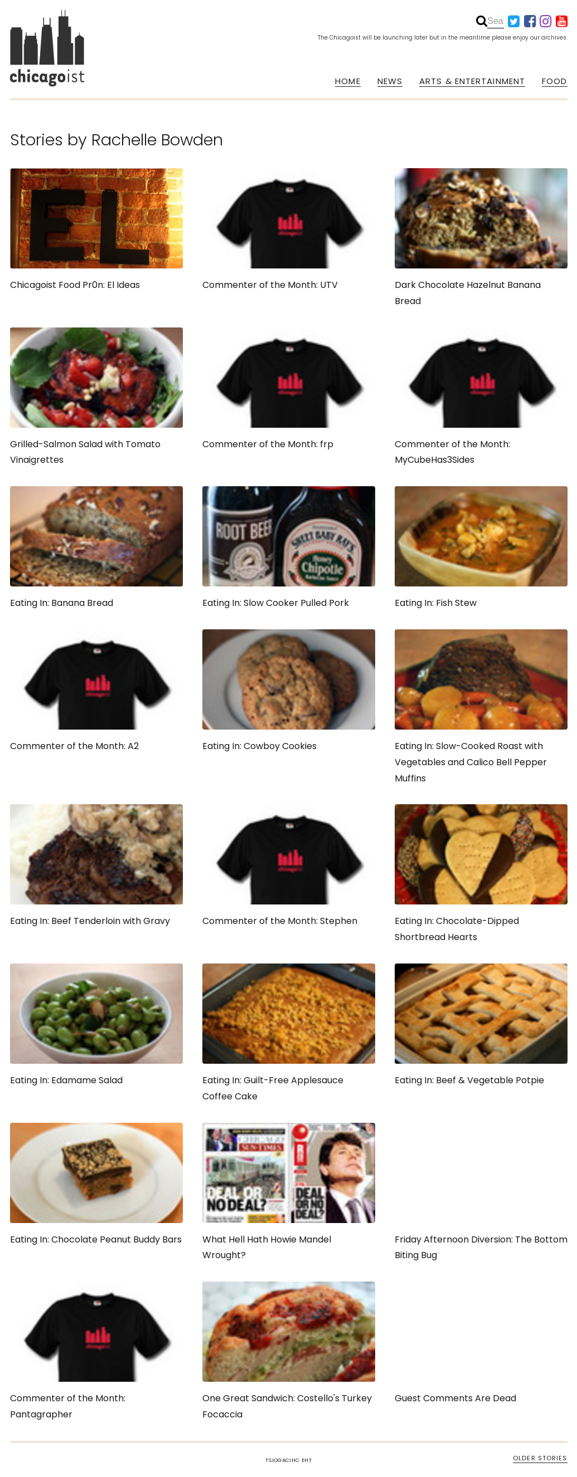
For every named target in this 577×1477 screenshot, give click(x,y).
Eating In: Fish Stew (481, 547)
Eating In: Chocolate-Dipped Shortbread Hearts (481, 873)
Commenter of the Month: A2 (96, 690)
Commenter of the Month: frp (288, 389)
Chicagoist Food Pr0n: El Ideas (96, 229)
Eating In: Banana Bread (96, 547)
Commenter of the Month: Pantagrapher (96, 1351)
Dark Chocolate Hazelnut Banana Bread (481, 237)
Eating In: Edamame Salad (96, 1025)
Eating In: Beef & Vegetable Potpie (481, 1025)
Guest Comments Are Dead (481, 1343)
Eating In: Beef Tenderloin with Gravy (96, 865)
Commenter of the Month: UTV (288, 229)
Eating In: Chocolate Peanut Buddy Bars (96, 1184)
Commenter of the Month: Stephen (288, 865)
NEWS (390, 81)
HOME (347, 81)
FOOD (554, 81)
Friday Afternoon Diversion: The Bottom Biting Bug (481, 1192)
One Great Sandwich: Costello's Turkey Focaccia (288, 1351)
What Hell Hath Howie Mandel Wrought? (288, 1192)
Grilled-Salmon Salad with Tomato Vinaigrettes (96, 397)
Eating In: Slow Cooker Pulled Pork (288, 547)
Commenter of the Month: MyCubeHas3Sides (481, 397)
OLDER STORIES (540, 1458)
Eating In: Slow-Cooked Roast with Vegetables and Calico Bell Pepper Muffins (481, 707)
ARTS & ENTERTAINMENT (472, 81)
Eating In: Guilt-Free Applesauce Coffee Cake (288, 1033)
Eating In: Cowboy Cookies (288, 690)
